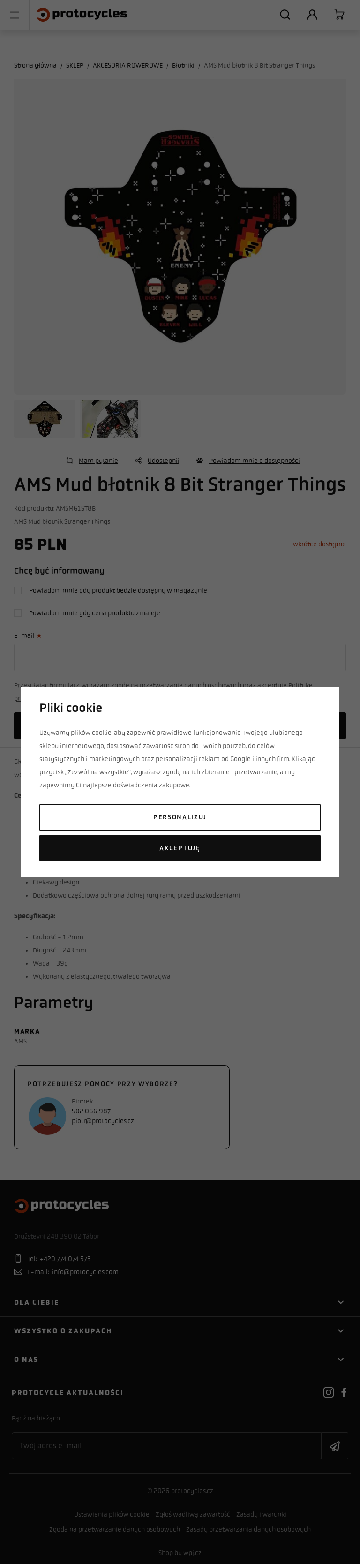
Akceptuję (179, 848)
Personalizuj (180, 817)
